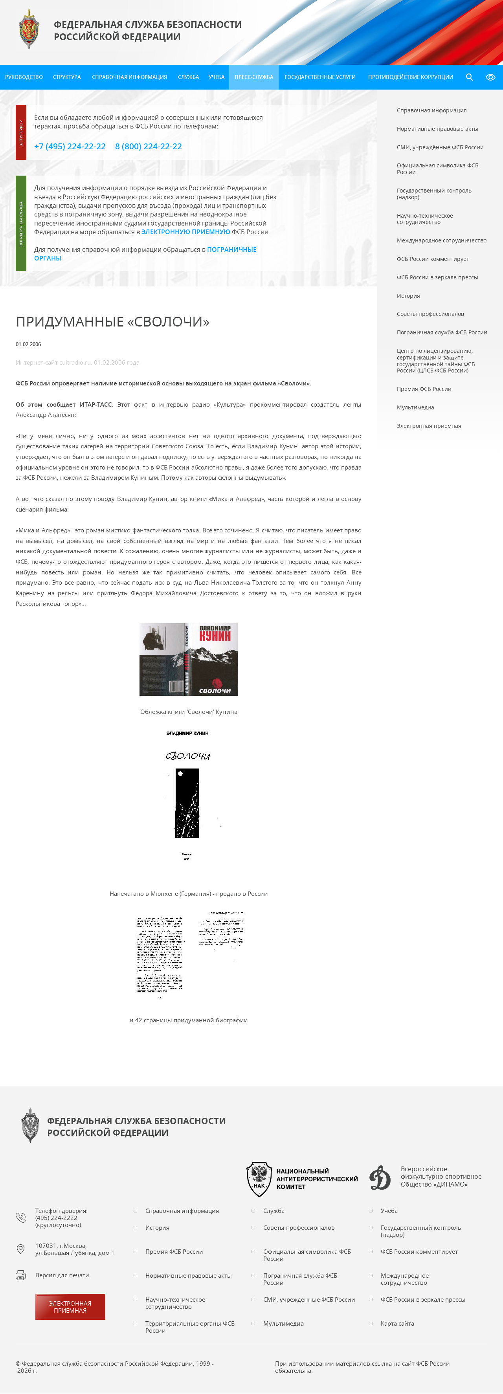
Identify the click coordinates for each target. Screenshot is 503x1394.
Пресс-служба (254, 77)
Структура (67, 77)
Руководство (24, 77)
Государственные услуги (320, 77)
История (157, 1228)
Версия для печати (62, 1275)
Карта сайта (397, 1324)
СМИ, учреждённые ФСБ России (309, 1300)
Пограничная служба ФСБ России (300, 1279)
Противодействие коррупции (410, 77)
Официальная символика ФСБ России (307, 1255)
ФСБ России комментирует (419, 1252)
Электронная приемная (70, 1307)
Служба (188, 77)
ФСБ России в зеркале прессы (423, 1300)
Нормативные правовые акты (188, 1276)
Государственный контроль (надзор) (421, 1231)
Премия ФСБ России (174, 1252)
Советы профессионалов (299, 1228)
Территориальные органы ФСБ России (190, 1327)
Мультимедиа (283, 1324)
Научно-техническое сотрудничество (175, 1303)
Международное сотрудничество (405, 1279)
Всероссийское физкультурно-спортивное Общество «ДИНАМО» (441, 1177)
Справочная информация (129, 77)
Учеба (217, 77)
